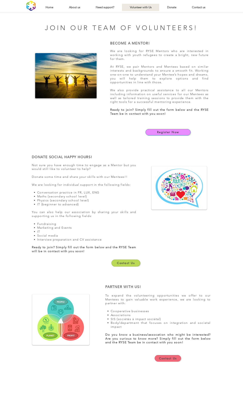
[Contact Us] (125, 263)
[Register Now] (168, 132)
